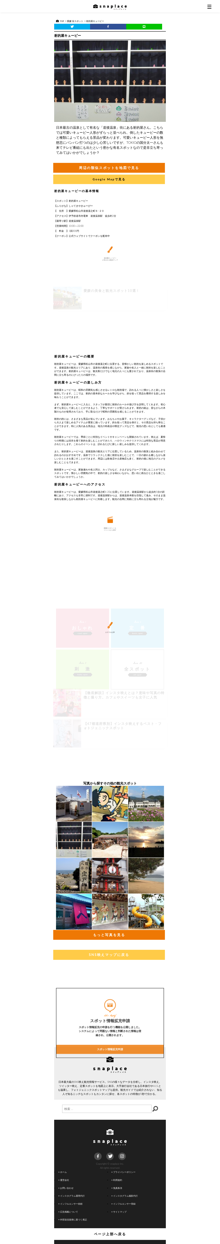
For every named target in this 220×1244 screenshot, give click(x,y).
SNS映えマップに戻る (109, 955)
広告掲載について (68, 1211)
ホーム (63, 1172)
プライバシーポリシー (123, 1172)
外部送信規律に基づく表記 (73, 1219)
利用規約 (117, 1180)
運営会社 (64, 1180)
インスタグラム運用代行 (72, 1195)
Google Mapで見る (109, 179)
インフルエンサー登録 (123, 1203)
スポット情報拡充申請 (110, 1083)
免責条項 (117, 1188)
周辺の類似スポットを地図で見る (109, 168)
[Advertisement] (110, 323)
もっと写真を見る (109, 935)
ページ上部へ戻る (110, 1234)
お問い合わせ (66, 1188)
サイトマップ (119, 1211)
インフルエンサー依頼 (70, 1203)
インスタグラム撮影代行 (125, 1195)
